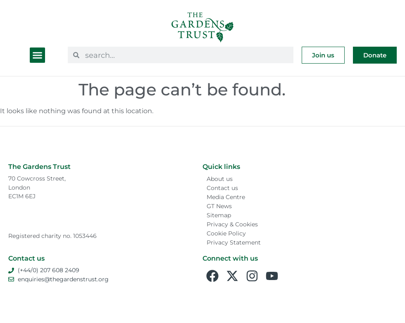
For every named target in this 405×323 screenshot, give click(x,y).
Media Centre (226, 197)
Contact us (222, 188)
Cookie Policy (226, 233)
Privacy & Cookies (232, 224)
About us (220, 179)
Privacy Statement (234, 242)
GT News (219, 206)
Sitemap (219, 215)
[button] (37, 55)
